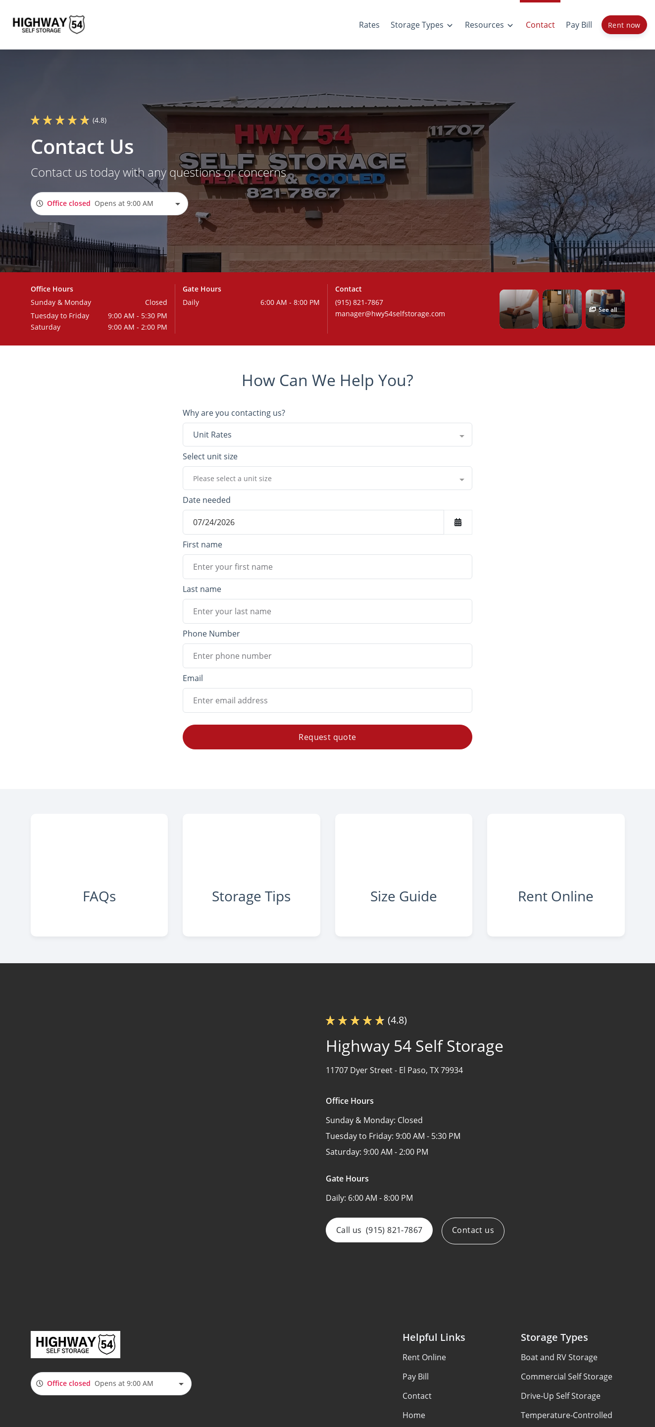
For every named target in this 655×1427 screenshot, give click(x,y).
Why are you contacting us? (234, 412)
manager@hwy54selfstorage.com (390, 313)
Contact (417, 1407)
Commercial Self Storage (566, 1387)
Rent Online (424, 1368)
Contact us (476, 1242)
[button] (519, 309)
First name (202, 544)
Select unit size (210, 456)
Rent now (624, 25)
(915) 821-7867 (359, 302)
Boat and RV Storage (559, 1368)
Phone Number (211, 633)
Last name (202, 589)
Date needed (207, 499)
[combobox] (109, 203)
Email (193, 678)
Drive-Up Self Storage (561, 1407)
